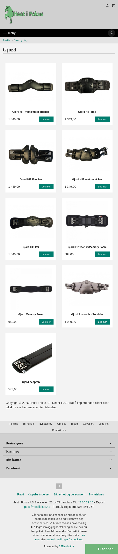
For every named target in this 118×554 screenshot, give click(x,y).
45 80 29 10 (85, 502)
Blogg (74, 423)
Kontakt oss (59, 430)
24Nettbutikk (66, 546)
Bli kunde (28, 423)
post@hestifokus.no (37, 506)
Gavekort (88, 423)
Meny (9, 33)
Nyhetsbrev (45, 423)
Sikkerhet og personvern (69, 494)
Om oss (61, 423)
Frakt (20, 494)
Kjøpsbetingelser (39, 494)
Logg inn (104, 423)
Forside (6, 40)
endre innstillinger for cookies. (65, 539)
